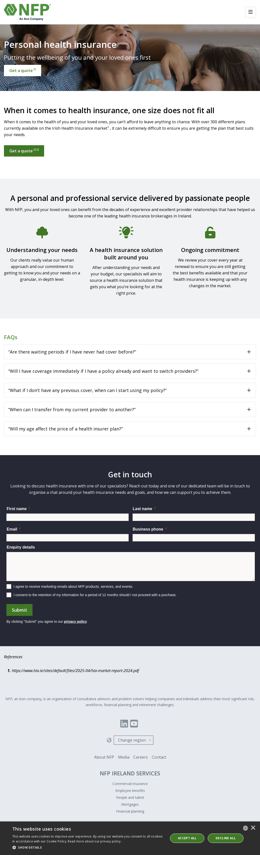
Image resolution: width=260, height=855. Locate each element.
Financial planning (130, 811)
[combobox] (245, 828)
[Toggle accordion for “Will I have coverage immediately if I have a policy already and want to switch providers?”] (130, 371)
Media (123, 757)
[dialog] (130, 838)
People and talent (130, 797)
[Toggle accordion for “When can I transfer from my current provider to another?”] (130, 409)
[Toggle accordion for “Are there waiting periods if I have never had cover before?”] (130, 351)
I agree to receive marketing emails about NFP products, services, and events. (73, 586)
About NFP (104, 757)
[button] (88, 847)
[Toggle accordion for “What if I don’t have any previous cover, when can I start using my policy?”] (130, 390)
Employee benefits (130, 790)
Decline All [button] (226, 838)
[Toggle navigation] (250, 12)
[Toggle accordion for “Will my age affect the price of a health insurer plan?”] (130, 428)
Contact (159, 757)
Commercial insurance (130, 783)
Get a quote (24, 151)
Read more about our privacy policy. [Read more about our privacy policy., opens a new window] (94, 841)
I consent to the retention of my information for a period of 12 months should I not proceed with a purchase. (95, 595)
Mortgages (130, 804)
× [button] (253, 828)
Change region (132, 740)
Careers (140, 757)
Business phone (148, 529)
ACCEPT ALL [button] (187, 838)
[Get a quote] (22, 70)
